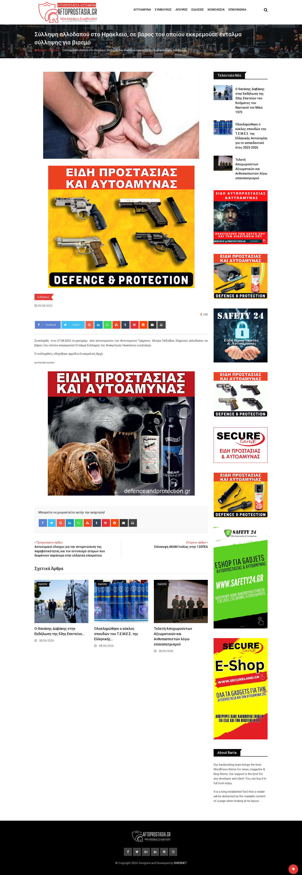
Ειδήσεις (197, 9)
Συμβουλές (163, 9)
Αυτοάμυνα (142, 9)
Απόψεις (181, 9)
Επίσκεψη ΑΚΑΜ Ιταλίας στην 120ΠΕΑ (181, 547)
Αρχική (40, 50)
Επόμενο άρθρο (196, 542)
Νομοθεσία (216, 9)
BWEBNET (180, 863)
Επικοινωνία (237, 9)
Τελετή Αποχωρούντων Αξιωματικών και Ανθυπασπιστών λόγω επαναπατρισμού (251, 169)
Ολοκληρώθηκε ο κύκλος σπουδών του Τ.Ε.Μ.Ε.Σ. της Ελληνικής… (116, 634)
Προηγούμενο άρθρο (49, 542)
